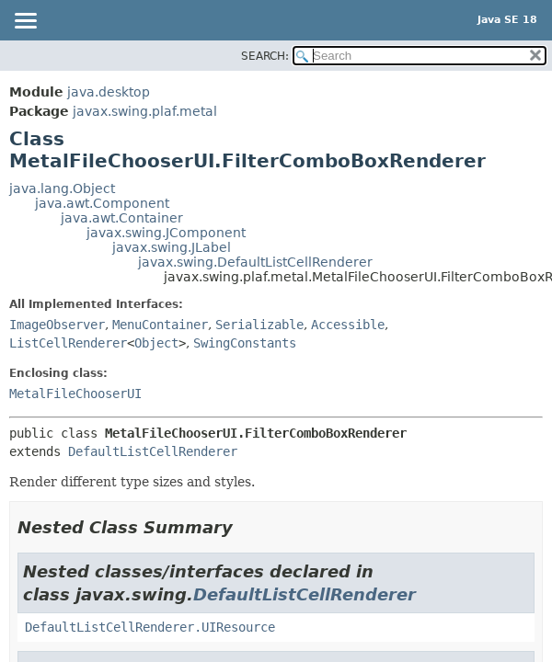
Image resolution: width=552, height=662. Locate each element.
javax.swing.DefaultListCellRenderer (255, 262)
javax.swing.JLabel (171, 247)
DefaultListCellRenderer (152, 451)
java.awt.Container (122, 218)
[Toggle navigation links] (24, 22)
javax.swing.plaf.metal (145, 111)
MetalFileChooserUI (75, 393)
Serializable (259, 324)
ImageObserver (57, 324)
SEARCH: (265, 56)
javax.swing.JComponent (166, 232)
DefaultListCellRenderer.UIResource (150, 627)
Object (156, 343)
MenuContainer (160, 324)
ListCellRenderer (68, 343)
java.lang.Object (62, 188)
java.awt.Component (102, 203)
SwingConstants (244, 343)
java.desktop (108, 92)
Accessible (348, 324)
